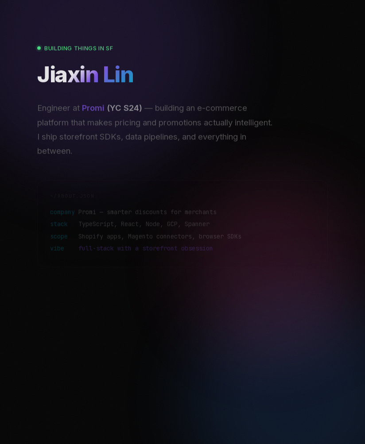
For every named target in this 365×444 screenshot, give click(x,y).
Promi (93, 114)
